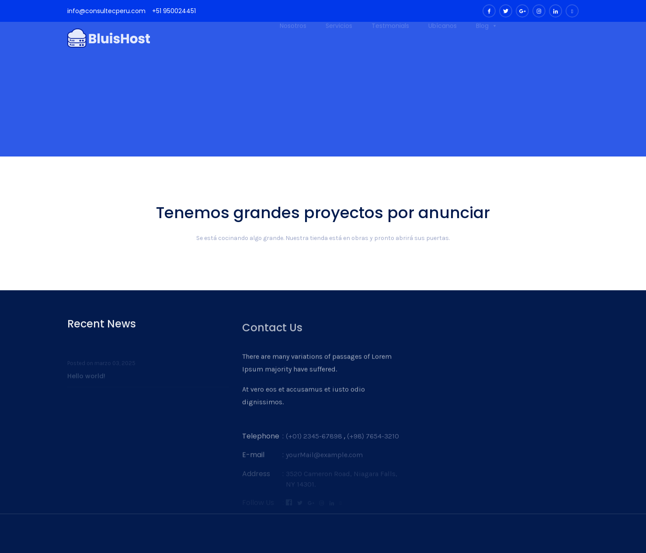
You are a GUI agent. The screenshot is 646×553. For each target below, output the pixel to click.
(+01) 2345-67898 (314, 443)
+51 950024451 (174, 11)
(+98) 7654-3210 (373, 443)
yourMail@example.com (324, 461)
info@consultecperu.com (106, 11)
